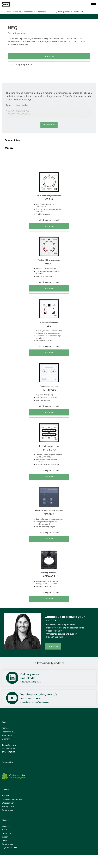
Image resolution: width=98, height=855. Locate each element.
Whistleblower (8, 803)
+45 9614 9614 (12, 748)
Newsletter (6, 796)
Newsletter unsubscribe (12, 799)
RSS (9, 148)
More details (49, 226)
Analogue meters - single (68, 12)
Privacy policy (8, 806)
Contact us (49, 56)
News (4, 830)
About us (5, 826)
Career (5, 837)
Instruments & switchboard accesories (39, 12)
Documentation (12, 140)
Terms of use (7, 810)
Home (8, 12)
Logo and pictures (9, 847)
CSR (4, 768)
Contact (5, 840)
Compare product (21, 64)
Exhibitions (6, 833)
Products (17, 12)
